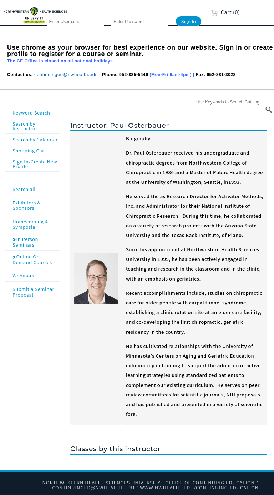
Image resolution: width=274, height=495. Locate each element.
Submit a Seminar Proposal (35, 291)
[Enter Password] (139, 21)
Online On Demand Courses (32, 259)
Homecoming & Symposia (35, 224)
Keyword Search (31, 112)
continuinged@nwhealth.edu (66, 74)
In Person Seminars (25, 242)
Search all (35, 188)
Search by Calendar (35, 139)
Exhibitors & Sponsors (35, 205)
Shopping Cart (29, 150)
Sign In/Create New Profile (34, 164)
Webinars (35, 275)
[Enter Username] (75, 21)
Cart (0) (225, 12)
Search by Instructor (24, 126)
